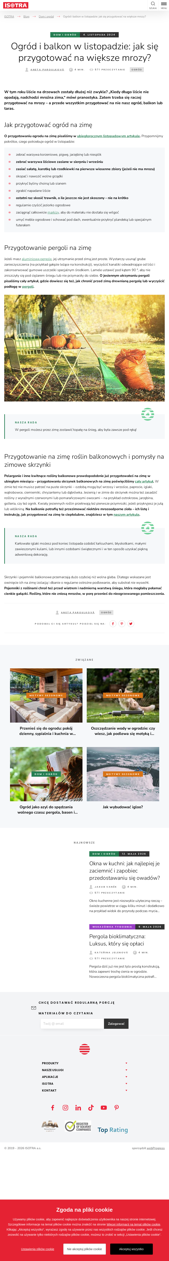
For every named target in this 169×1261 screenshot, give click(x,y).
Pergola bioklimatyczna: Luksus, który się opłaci (118, 1046)
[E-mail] (72, 1130)
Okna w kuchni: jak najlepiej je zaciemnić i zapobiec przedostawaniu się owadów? (126, 977)
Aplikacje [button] (50, 1183)
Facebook (113, 730)
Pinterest (121, 730)
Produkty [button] (50, 1170)
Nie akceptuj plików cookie (84, 1249)
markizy (53, 318)
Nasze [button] (53, 1176)
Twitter (130, 730)
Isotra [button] (47, 1190)
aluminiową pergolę (37, 365)
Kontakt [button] (49, 1197)
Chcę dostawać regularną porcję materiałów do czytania (77, 1114)
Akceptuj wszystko (131, 1249)
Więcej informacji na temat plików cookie (133, 1224)
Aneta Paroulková (47, 69)
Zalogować (118, 1130)
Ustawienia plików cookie (37, 1249)
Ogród (136, 69)
